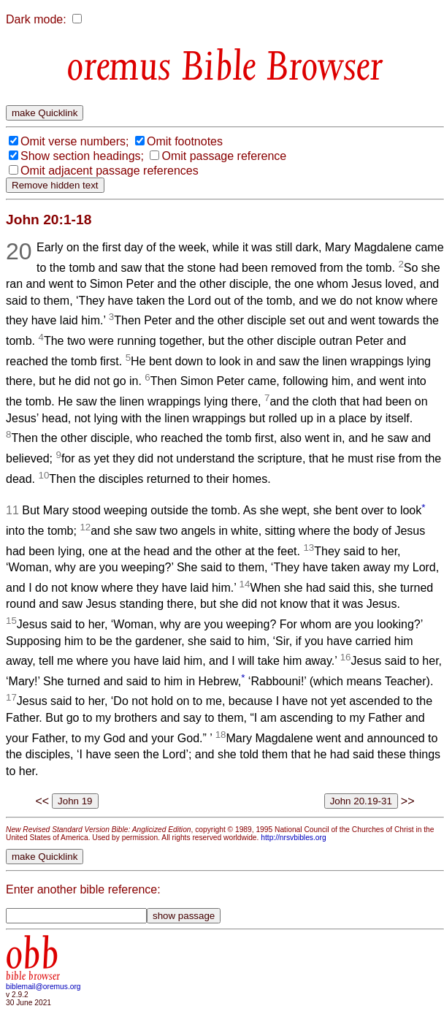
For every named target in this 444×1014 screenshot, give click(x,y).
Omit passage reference (223, 156)
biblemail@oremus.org (43, 987)
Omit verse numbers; (74, 141)
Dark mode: (36, 19)
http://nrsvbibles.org (293, 838)
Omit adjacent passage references (109, 170)
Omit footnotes (185, 141)
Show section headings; (82, 156)
